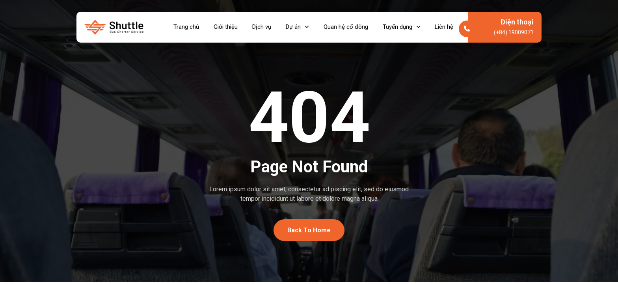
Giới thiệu (224, 28)
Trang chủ (183, 28)
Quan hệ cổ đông (347, 28)
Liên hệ (448, 28)
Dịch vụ (260, 28)
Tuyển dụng (404, 28)
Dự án (297, 28)
